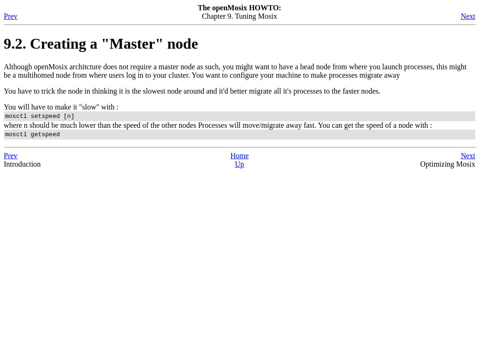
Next (468, 16)
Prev (10, 16)
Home (239, 158)
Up (239, 167)
